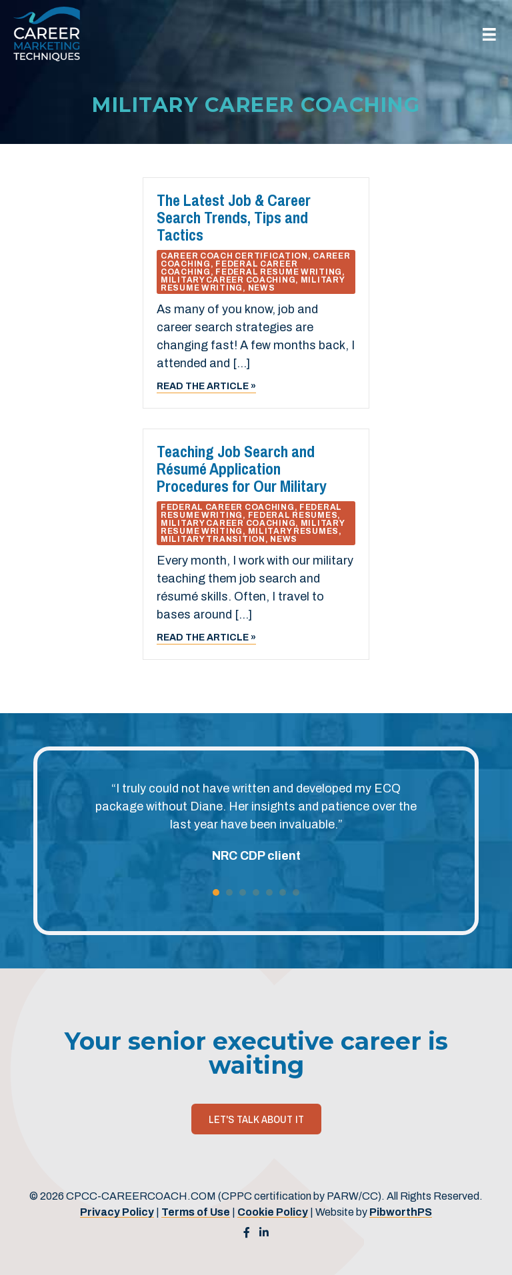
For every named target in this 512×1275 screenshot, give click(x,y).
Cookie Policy (272, 1212)
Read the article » (206, 385)
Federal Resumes (293, 515)
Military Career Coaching (228, 280)
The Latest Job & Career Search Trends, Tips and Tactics (234, 217)
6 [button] (282, 892)
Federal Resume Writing (278, 272)
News (261, 288)
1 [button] (216, 892)
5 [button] (269, 892)
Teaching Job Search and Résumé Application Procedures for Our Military (242, 469)
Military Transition (213, 539)
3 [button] (242, 892)
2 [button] (229, 892)
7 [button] (296, 892)
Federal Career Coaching (228, 507)
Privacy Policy (117, 1212)
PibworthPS (400, 1212)
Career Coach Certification (234, 256)
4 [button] (256, 892)
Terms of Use (195, 1212)
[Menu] (489, 34)
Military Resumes (293, 531)
